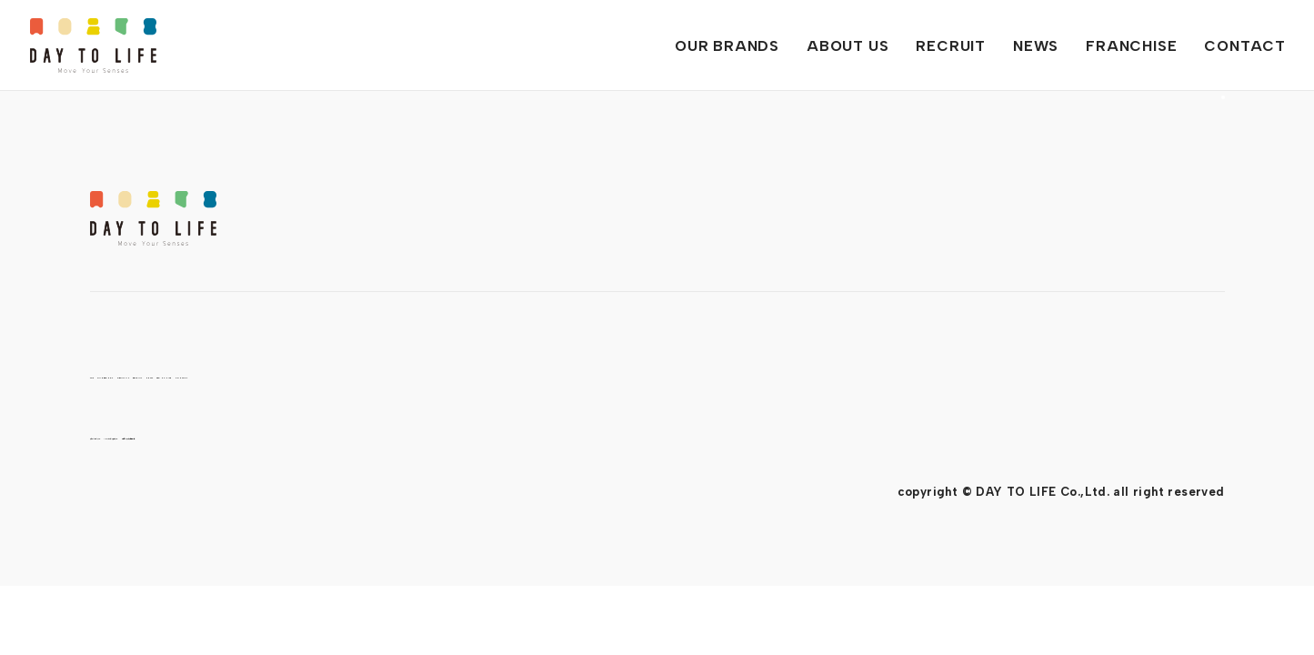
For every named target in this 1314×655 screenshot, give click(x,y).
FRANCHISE (692, 373)
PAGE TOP (1197, 209)
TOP (108, 373)
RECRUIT (479, 373)
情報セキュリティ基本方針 (509, 434)
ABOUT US (360, 373)
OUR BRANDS (220, 373)
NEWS (581, 373)
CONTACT (823, 373)
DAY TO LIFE (93, 45)
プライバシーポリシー (150, 434)
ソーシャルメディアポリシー (324, 434)
